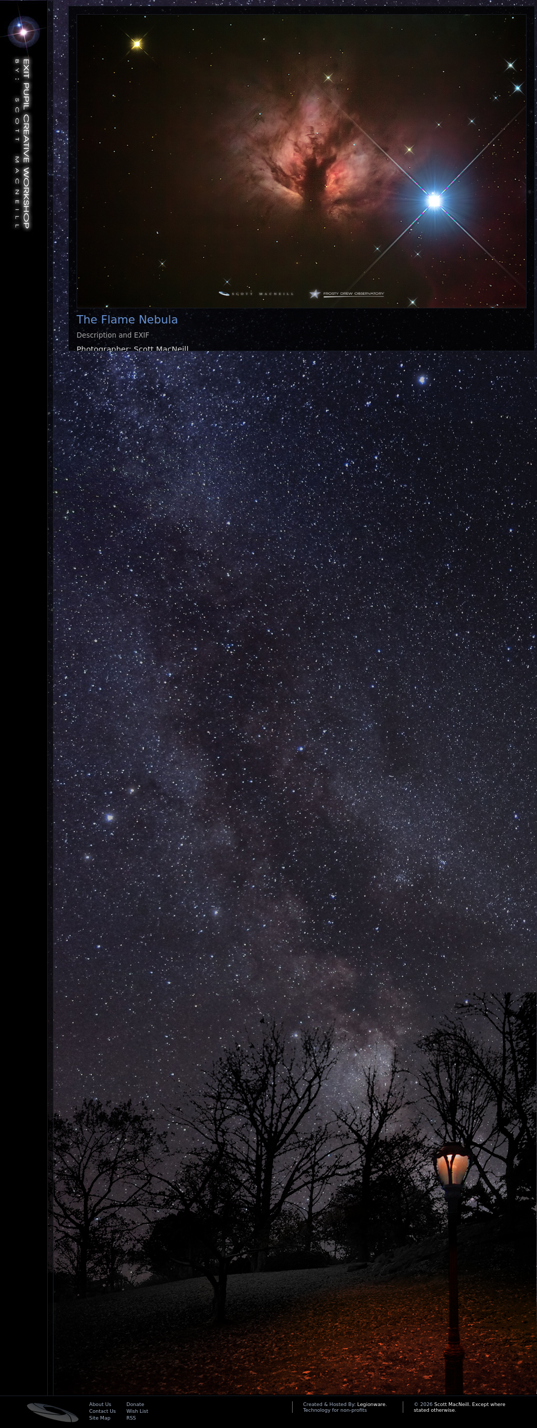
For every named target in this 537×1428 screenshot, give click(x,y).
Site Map (100, 1418)
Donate (135, 1404)
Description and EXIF (113, 335)
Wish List (137, 1411)
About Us (100, 1404)
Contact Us (102, 1411)
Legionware (371, 1404)
